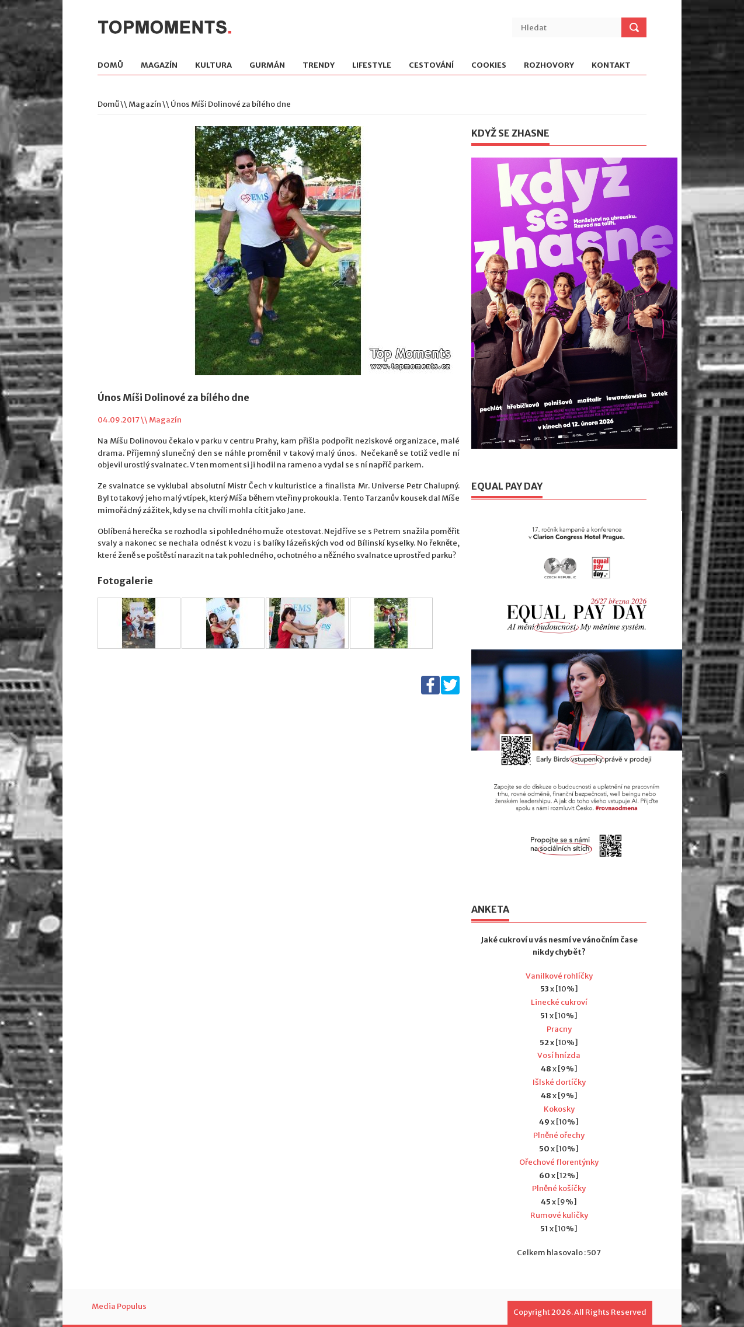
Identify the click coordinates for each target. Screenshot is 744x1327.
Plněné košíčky (559, 1188)
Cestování (431, 65)
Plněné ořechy (559, 1135)
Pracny (559, 1029)
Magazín (159, 65)
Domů (110, 65)
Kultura (213, 65)
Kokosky (559, 1109)
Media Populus (119, 1306)
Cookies (488, 65)
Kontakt (611, 65)
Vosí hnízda (558, 1055)
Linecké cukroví (559, 1002)
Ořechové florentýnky (559, 1162)
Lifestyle (371, 65)
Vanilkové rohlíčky (559, 976)
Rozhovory (549, 65)
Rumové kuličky (559, 1215)
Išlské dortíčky (559, 1082)
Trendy (319, 65)
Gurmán (267, 65)
